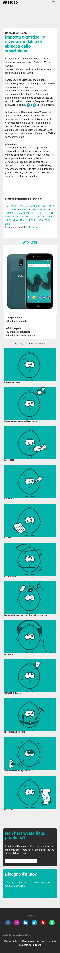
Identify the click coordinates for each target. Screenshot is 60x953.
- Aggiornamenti (14, 317)
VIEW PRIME (19, 220)
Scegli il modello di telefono (30, 343)
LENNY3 (34, 209)
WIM (41, 220)
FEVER (13, 206)
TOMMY (9, 213)
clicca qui (33, 227)
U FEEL (31, 213)
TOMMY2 (20, 213)
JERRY (14, 209)
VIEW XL (32, 220)
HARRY (50, 206)
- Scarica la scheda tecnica (20, 335)
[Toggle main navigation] (53, 3)
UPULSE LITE (37, 216)
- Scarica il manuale (16, 321)
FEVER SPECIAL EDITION (31, 206)
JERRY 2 (24, 209)
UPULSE (24, 216)
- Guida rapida (13, 328)
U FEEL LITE (43, 213)
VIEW (49, 216)
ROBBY (45, 209)
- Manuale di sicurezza (18, 331)
